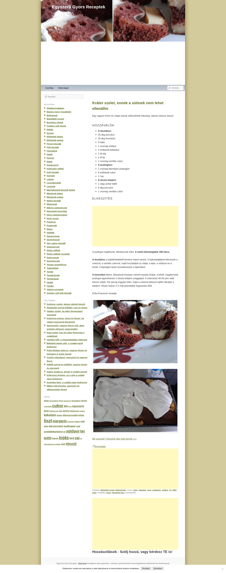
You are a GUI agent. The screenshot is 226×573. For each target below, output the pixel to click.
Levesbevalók (54, 183)
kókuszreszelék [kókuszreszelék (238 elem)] (70, 415)
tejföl (174, 490)
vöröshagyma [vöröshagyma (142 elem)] (49, 444)
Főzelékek (52, 151)
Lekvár (50, 179)
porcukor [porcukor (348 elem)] (58, 426)
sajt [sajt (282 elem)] (78, 426)
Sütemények (120, 490)
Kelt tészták (53, 172)
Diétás (50, 129)
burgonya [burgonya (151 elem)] (67, 401)
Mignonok (52, 204)
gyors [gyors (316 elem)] (66, 411)
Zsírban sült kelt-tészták (59, 293)
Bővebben (158, 568)
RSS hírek (82, 563)
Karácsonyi (53, 165)
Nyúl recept (53, 218)
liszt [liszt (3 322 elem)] (48, 420)
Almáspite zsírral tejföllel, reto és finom (67, 307)
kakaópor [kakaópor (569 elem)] (50, 415)
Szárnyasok (53, 257)
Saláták (50, 232)
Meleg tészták (54, 200)
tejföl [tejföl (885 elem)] (47, 438)
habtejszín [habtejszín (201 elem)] (74, 411)
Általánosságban (55, 108)
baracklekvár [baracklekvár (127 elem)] (54, 401)
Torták (50, 271)
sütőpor (165, 490)
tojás (94, 493)
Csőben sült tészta (56, 126)
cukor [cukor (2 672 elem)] (57, 405)
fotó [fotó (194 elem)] (60, 411)
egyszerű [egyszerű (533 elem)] (78, 406)
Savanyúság (53, 236)
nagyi (108, 493)
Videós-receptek (55, 289)
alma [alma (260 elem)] (46, 401)
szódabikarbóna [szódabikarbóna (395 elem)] (53, 431)
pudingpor (156, 490)
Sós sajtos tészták (56, 243)
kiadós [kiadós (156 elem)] (59, 415)
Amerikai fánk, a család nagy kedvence (67, 382)
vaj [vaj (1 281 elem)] (77, 438)
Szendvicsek (53, 261)
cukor (135, 490)
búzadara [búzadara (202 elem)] (76, 401)
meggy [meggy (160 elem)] (77, 422)
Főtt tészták (53, 147)
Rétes (50, 229)
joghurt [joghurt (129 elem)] (82, 411)
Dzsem (50, 133)
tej (170, 490)
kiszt (149, 490)
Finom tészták (54, 144)
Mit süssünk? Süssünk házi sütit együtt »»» (114, 438)
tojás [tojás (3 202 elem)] (64, 437)
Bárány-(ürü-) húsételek (59, 112)
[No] (222, 569)
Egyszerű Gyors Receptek (78, 6)
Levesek (51, 186)
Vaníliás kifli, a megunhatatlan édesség (67, 339)
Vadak (50, 282)
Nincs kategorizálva (57, 215)
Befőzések (52, 115)
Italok (49, 161)
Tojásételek (52, 268)
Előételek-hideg (55, 136)
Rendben (146, 568)
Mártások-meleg (55, 197)
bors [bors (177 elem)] (61, 401)
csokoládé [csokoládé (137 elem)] (48, 406)
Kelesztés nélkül (55, 168)
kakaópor (142, 490)
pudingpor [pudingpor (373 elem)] (70, 426)
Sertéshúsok (53, 239)
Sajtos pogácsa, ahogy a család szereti (67, 372)
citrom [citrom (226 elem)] (84, 401)
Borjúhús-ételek (55, 122)
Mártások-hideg (55, 193)
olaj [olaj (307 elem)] (51, 426)
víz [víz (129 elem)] (81, 438)
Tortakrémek (53, 275)
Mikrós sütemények (57, 208)
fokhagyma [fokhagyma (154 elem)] (53, 411)
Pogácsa (51, 222)
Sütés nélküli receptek (58, 254)
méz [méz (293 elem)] (46, 426)
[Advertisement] (113, 63)
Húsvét (50, 158)
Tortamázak (53, 279)
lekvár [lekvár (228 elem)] (81, 415)
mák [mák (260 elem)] (82, 421)
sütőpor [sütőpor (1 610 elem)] (73, 431)
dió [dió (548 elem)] (66, 406)
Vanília (50, 286)
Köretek (51, 175)
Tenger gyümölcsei (56, 264)
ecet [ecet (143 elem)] (70, 406)
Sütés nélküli (53, 250)
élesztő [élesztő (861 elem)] (71, 444)
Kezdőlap (49, 88)
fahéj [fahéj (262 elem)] (46, 411)
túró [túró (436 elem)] (71, 438)
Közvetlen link (118, 493)
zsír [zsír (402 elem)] (63, 444)
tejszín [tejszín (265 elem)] (55, 438)
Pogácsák (52, 225)
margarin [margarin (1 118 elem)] (59, 421)
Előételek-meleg (55, 140)
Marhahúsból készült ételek (61, 190)
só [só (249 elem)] (64, 432)
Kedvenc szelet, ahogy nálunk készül (66, 304)
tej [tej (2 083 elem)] (82, 431)
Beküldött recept (107, 490)
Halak (49, 154)
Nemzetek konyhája (57, 211)
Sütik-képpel (63, 88)
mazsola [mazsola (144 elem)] (70, 421)
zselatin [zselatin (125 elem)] (58, 444)
